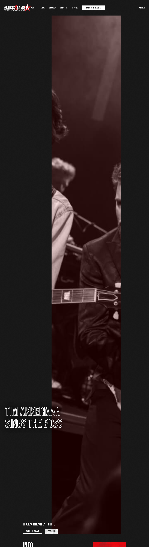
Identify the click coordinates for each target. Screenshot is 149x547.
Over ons (64, 7)
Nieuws (75, 7)
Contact (141, 7)
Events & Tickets (93, 7)
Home (33, 7)
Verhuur (52, 7)
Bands (42, 7)
